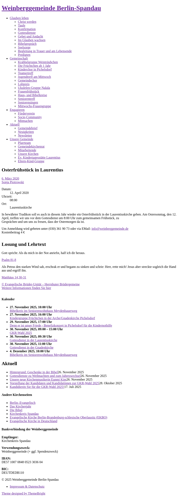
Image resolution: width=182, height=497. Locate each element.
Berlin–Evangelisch (22, 402)
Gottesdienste (27, 32)
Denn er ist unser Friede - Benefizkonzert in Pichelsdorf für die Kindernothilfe (61, 325)
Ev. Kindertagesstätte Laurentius (39, 157)
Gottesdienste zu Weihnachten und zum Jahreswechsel (45, 376)
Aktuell (15, 124)
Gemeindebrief (27, 128)
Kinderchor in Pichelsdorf (35, 69)
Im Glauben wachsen (31, 40)
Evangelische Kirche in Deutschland (33, 421)
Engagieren (17, 110)
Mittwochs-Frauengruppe (34, 106)
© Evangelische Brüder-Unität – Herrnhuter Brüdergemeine (41, 284)
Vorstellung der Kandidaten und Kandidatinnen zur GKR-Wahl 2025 (54, 383)
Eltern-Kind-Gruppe (31, 161)
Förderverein (26, 113)
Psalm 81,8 (9, 260)
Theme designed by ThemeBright (23, 493)
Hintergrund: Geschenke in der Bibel (34, 372)
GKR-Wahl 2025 (21, 333)
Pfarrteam (24, 143)
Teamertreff (25, 73)
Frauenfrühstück (28, 91)
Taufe (21, 25)
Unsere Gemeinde (21, 139)
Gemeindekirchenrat (31, 146)
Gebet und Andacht (30, 36)
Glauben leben (19, 18)
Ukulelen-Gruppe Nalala (34, 87)
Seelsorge (24, 47)
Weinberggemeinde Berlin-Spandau (51, 8)
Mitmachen (25, 121)
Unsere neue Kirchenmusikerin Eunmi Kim (38, 379)
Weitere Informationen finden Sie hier (26, 288)
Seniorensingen (28, 102)
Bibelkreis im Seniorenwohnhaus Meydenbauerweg (43, 311)
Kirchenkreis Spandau (24, 413)
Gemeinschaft (19, 58)
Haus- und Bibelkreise (32, 95)
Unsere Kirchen (28, 154)
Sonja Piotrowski (13, 182)
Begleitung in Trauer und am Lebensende (45, 51)
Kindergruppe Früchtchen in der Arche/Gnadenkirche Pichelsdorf (52, 318)
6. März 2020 (10, 178)
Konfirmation (27, 29)
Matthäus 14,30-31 (14, 277)
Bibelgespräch (27, 43)
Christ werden (27, 21)
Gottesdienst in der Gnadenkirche (32, 347)
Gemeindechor (27, 80)
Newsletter (25, 135)
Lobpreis (24, 84)
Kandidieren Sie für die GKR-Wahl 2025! (37, 387)
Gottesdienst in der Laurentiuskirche (33, 340)
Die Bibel (16, 410)
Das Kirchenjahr (20, 406)
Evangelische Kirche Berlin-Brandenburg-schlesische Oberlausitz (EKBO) (58, 417)
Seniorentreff (26, 99)
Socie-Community (30, 117)
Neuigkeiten (26, 132)
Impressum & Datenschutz (27, 486)
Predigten (24, 54)
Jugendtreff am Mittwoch (34, 76)
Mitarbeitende (27, 150)
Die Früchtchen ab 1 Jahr (34, 65)
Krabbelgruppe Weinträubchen (38, 62)
